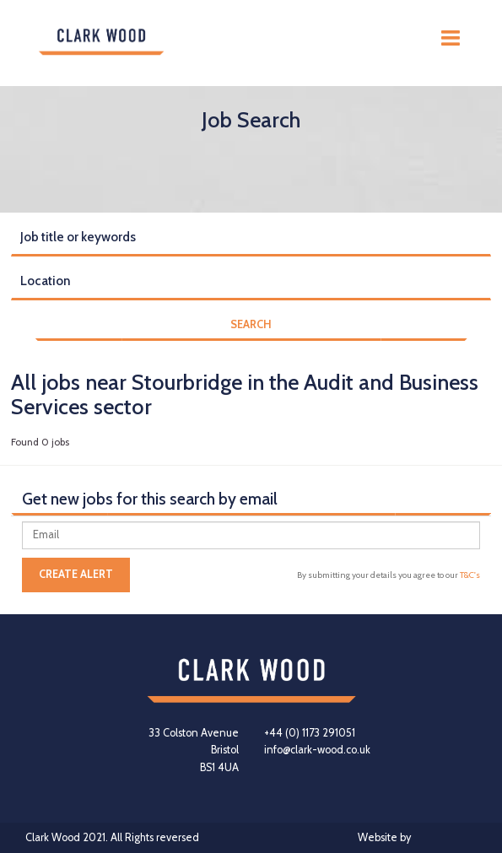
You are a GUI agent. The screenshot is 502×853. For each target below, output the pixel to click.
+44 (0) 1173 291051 (309, 732)
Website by (417, 837)
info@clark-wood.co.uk (317, 749)
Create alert (76, 574)
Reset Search (43, 356)
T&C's (470, 575)
